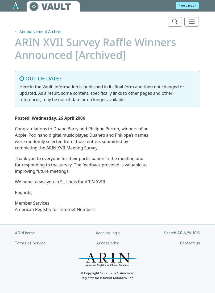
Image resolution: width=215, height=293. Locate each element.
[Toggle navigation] (191, 22)
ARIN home (25, 233)
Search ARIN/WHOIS (182, 233)
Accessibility (107, 243)
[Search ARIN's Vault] (175, 22)
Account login (108, 233)
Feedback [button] (188, 5)
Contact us (190, 243)
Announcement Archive (40, 31)
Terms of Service (30, 243)
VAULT (56, 6)
